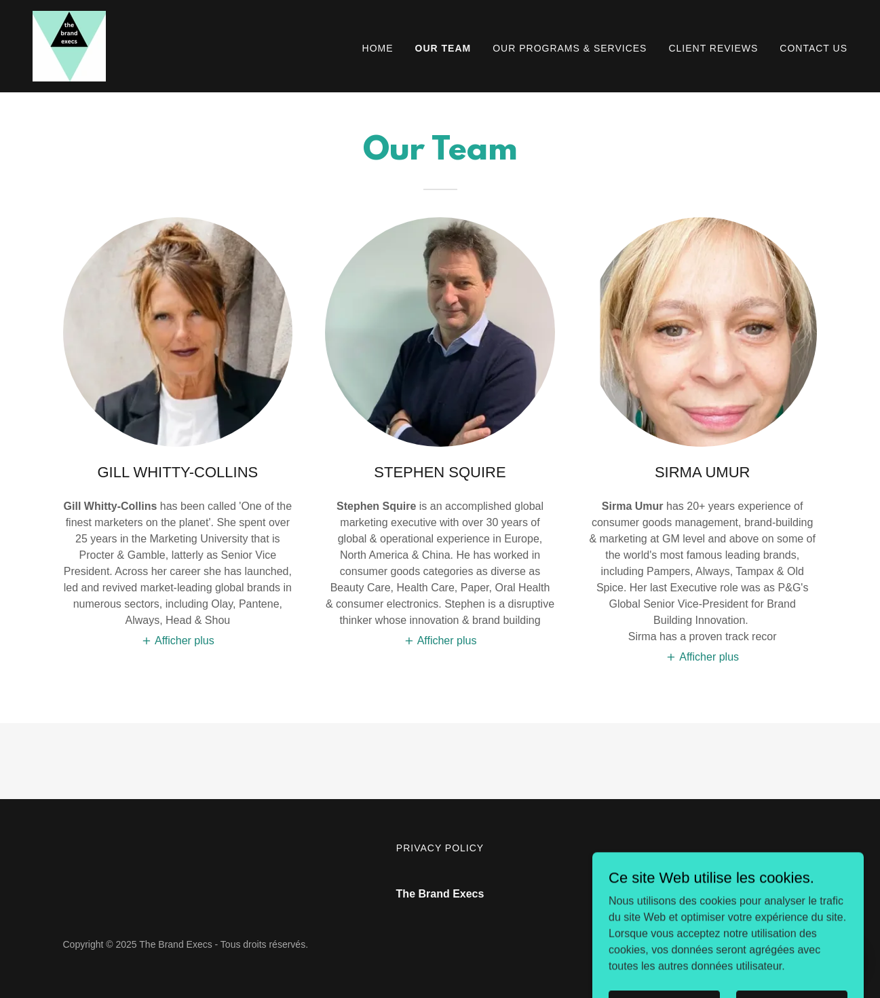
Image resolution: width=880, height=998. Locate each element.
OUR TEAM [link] (443, 48)
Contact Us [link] (813, 48)
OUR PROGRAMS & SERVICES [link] (570, 48)
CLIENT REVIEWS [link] (713, 48)
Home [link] (378, 48)
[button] (177, 640)
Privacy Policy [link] (440, 848)
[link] (69, 45)
